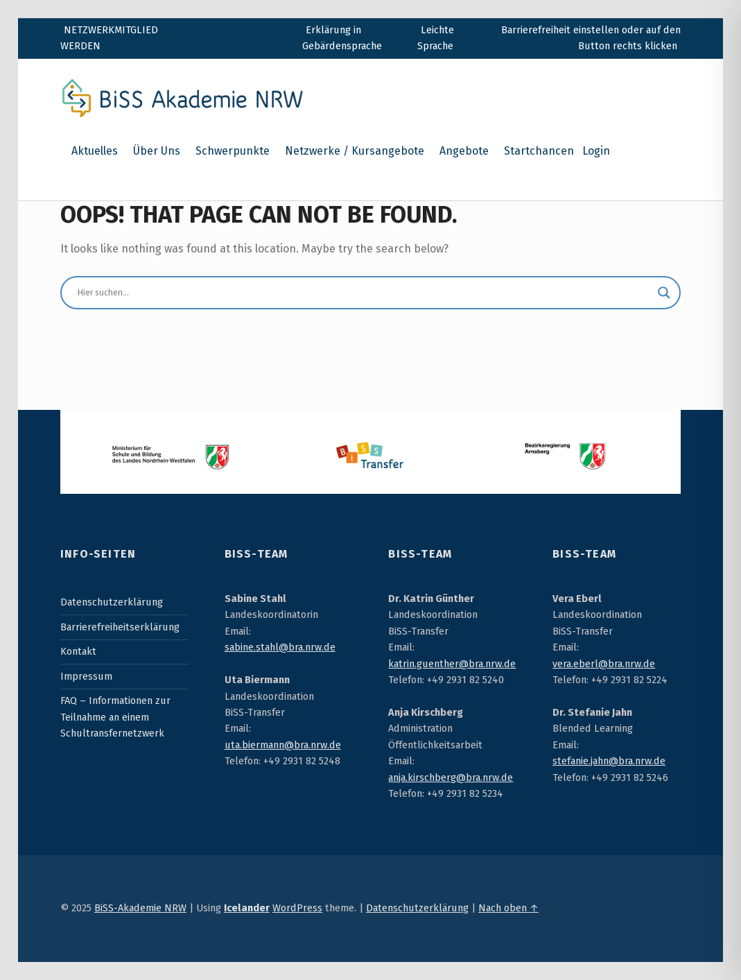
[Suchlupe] (664, 292)
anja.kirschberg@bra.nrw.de (450, 777)
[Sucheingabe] (364, 292)
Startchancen (539, 150)
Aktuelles (94, 150)
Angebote (464, 150)
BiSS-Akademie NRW (140, 908)
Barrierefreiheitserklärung (120, 627)
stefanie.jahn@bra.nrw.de (608, 761)
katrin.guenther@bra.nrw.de (452, 663)
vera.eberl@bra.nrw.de (603, 663)
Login (596, 150)
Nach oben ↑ (508, 908)
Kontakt (78, 651)
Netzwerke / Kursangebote (354, 150)
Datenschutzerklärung (111, 602)
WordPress (297, 908)
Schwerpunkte (232, 150)
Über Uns (156, 150)
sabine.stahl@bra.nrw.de (280, 647)
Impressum (86, 676)
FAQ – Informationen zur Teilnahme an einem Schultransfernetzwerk (115, 716)
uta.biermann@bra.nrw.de (283, 745)
